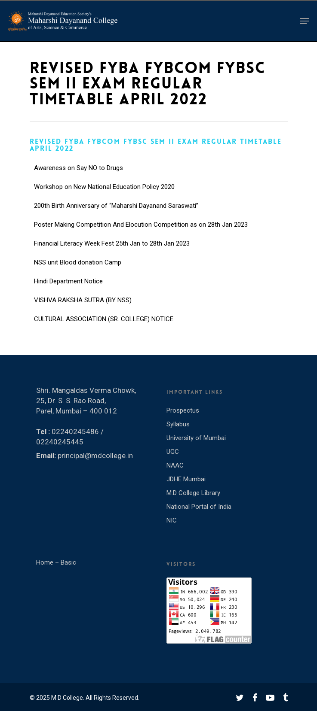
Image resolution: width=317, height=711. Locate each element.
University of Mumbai (196, 438)
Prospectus (182, 410)
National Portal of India (198, 506)
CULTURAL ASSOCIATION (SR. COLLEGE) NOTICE (103, 326)
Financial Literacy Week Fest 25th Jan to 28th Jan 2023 (112, 250)
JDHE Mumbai (186, 479)
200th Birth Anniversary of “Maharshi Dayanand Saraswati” (116, 212)
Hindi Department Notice (68, 288)
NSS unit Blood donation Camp (77, 269)
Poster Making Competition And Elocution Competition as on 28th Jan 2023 (141, 231)
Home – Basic (56, 562)
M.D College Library (193, 493)
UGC (172, 452)
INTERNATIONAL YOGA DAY (73, 156)
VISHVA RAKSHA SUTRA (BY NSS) (83, 307)
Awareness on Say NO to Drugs (78, 175)
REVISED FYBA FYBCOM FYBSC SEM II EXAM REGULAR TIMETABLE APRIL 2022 (156, 145)
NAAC (175, 465)
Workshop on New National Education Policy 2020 (104, 194)
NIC (171, 520)
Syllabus (178, 424)
